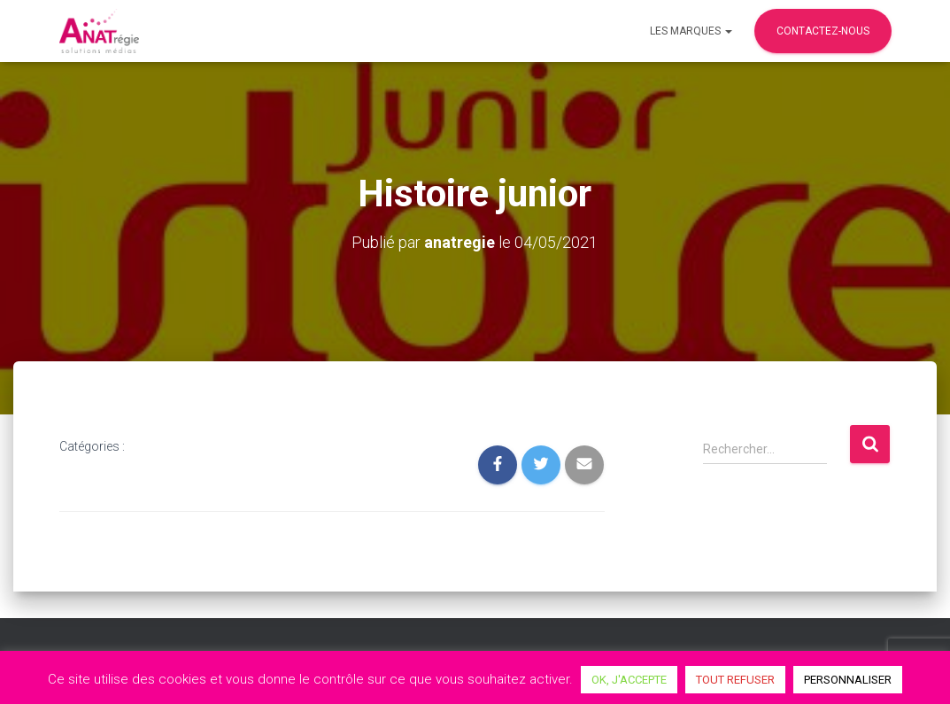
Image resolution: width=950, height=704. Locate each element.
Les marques (691, 31)
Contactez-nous (822, 31)
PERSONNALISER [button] (848, 679)
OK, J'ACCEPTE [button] (629, 679)
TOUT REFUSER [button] (735, 679)
